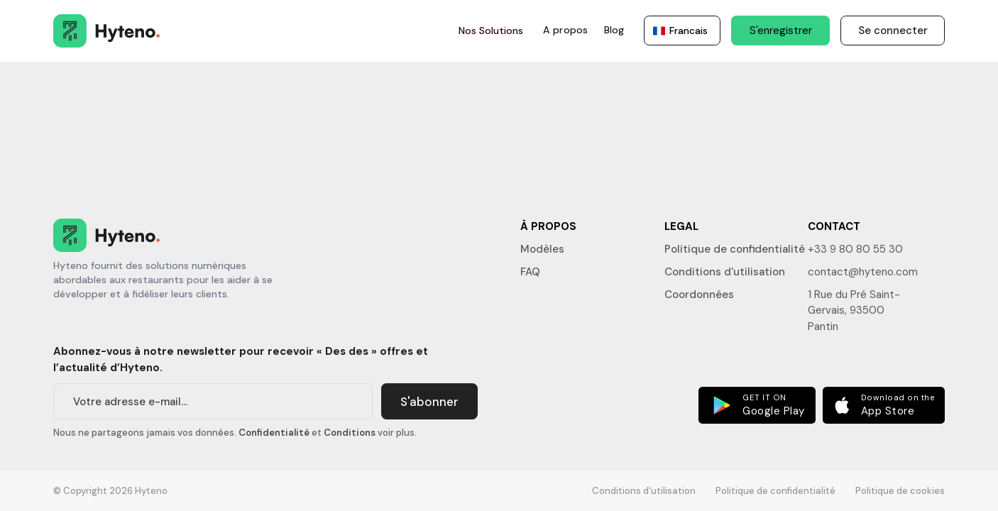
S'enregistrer (781, 30)
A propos (565, 29)
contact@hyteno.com (863, 272)
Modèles (542, 249)
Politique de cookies (900, 491)
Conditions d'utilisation (724, 272)
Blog (614, 29)
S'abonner (429, 402)
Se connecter (893, 30)
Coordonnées (699, 294)
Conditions (349, 433)
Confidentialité (273, 433)
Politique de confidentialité (734, 249)
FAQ (530, 272)
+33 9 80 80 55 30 (855, 249)
